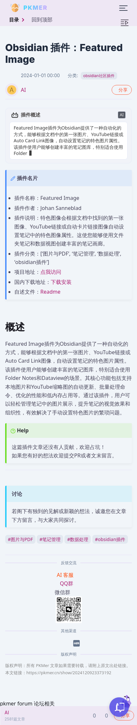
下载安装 (61, 282)
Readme (50, 291)
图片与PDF (20, 539)
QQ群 (66, 583)
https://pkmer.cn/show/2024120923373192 (68, 673)
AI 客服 (66, 575)
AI (23, 89)
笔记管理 (50, 539)
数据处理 (77, 539)
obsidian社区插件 (99, 75)
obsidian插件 (110, 539)
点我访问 (50, 271)
